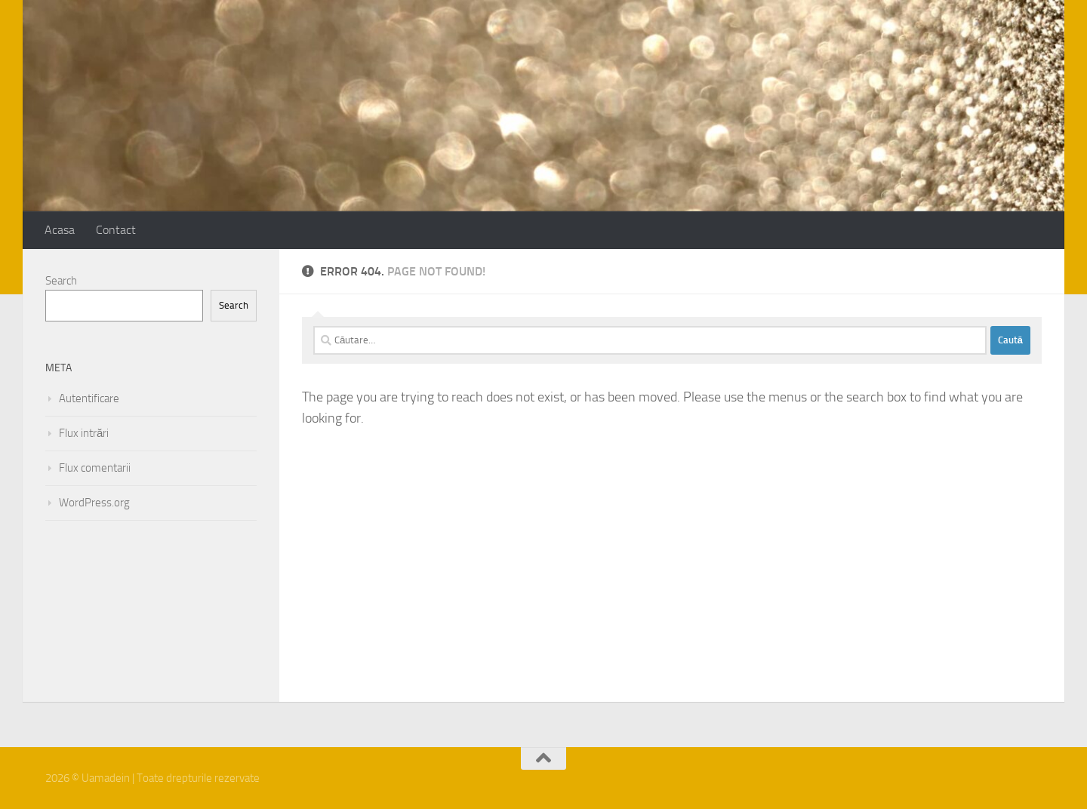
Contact (116, 230)
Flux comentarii (95, 468)
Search (61, 281)
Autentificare (89, 398)
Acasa (60, 230)
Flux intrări (84, 433)
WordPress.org (94, 502)
